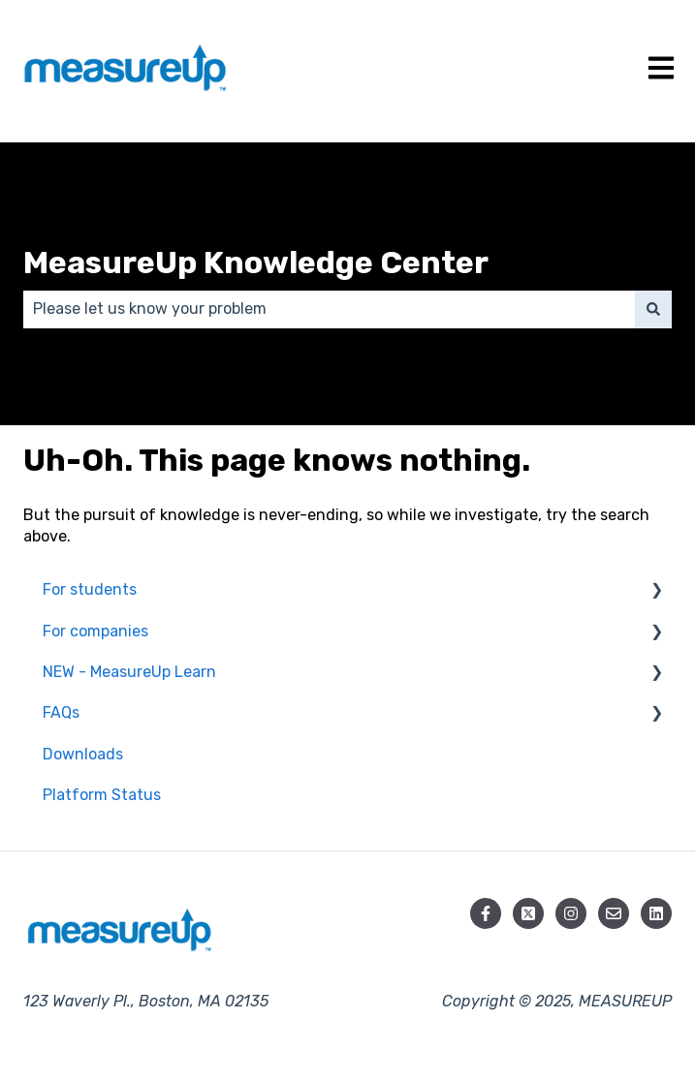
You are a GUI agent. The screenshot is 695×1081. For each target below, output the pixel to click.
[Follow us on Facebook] (485, 913)
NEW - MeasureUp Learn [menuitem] (129, 672)
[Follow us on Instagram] (570, 913)
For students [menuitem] (90, 589)
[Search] (653, 309)
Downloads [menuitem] (83, 754)
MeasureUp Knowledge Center (256, 262)
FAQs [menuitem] (61, 712)
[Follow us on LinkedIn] (656, 913)
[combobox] (329, 309)
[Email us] (613, 913)
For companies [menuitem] (95, 631)
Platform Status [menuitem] (102, 795)
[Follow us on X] (528, 913)
